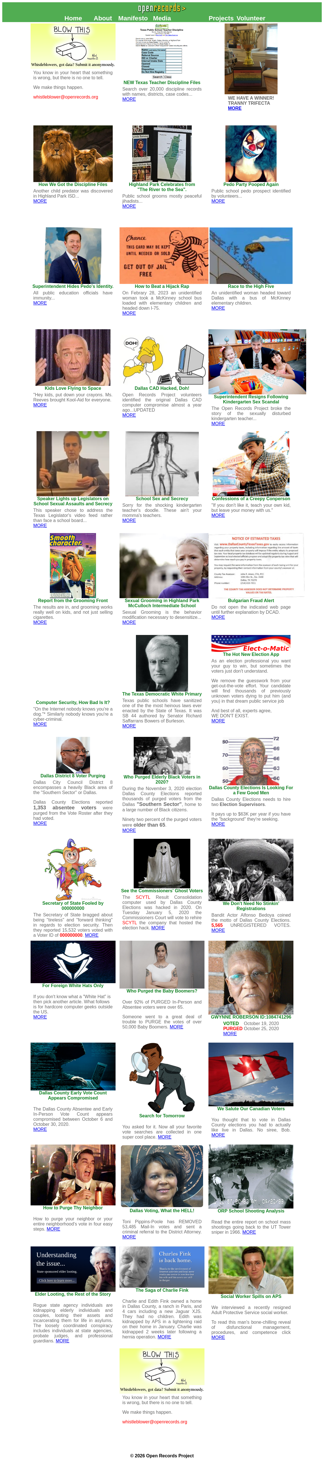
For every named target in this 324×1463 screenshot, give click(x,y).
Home (73, 18)
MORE (129, 99)
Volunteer (250, 18)
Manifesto (133, 18)
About (103, 18)
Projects (221, 18)
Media (162, 18)
